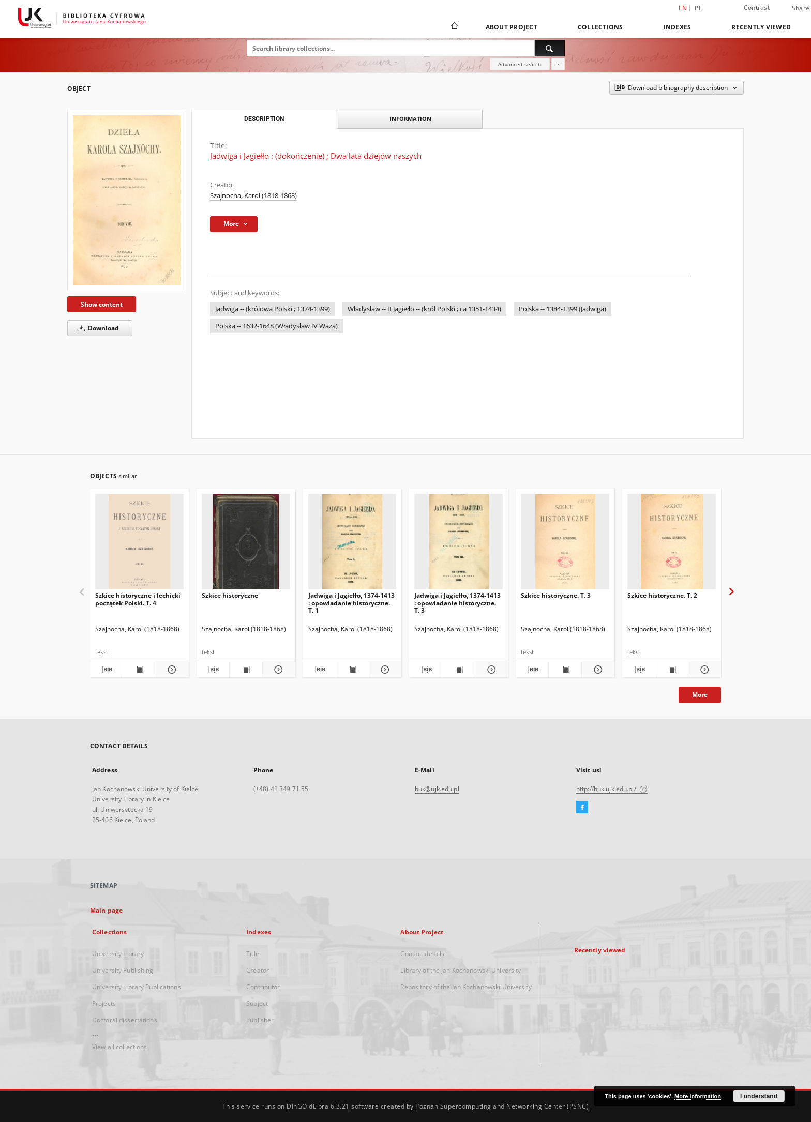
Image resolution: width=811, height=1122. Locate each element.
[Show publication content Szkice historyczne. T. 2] (671, 669)
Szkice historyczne (230, 595)
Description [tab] (264, 119)
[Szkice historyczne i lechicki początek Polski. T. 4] (139, 544)
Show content (102, 304)
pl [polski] (698, 8)
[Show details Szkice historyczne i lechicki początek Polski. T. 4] (171, 669)
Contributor (263, 986)
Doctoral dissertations (124, 1019)
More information (697, 1096)
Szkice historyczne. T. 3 (556, 595)
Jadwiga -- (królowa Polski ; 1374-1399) (272, 309)
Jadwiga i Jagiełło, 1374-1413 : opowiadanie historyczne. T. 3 (457, 602)
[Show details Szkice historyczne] (277, 669)
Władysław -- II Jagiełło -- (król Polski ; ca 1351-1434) (424, 309)
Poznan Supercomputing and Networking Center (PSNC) (502, 1106)
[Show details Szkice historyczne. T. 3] (596, 669)
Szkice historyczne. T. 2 (662, 595)
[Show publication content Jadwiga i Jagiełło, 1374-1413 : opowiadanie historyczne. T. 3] (458, 669)
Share (800, 8)
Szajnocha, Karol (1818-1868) (253, 195)
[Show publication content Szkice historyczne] (246, 669)
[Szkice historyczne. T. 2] (671, 544)
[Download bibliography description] (106, 669)
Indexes (678, 27)
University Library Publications (136, 986)
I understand (758, 1096)
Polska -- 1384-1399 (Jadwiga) (562, 309)
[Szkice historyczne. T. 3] (565, 544)
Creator (257, 970)
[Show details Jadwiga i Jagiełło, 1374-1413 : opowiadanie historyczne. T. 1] (384, 669)
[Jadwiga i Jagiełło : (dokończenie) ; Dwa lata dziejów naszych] (127, 200)
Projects (104, 1003)
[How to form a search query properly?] (558, 64)
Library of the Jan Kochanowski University (460, 970)
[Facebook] (582, 807)
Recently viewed (761, 27)
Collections (600, 27)
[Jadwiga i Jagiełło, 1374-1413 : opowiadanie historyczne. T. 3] (458, 544)
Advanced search (519, 64)
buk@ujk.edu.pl (437, 788)
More (700, 694)
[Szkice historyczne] (246, 544)
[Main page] (453, 27)
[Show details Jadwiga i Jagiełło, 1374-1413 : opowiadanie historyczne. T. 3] (490, 669)
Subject (257, 1003)
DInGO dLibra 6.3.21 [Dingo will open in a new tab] (318, 1106)
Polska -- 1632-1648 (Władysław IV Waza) (276, 326)
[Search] (550, 48)
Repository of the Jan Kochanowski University (465, 986)
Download (96, 328)
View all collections (119, 1046)
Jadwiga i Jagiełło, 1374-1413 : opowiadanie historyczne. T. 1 (351, 602)
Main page (106, 910)
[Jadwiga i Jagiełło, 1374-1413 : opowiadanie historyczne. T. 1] (352, 544)
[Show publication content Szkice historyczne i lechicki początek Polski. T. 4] (139, 669)
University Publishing (123, 970)
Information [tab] (410, 119)
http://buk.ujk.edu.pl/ (612, 788)
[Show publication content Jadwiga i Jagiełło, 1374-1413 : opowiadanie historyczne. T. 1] (352, 669)
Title (252, 953)
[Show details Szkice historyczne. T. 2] (703, 669)
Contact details (422, 953)
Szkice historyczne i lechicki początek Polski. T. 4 (138, 599)
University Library (118, 953)
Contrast (757, 7)
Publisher (260, 1019)
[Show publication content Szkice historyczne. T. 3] (565, 669)
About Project (511, 27)
